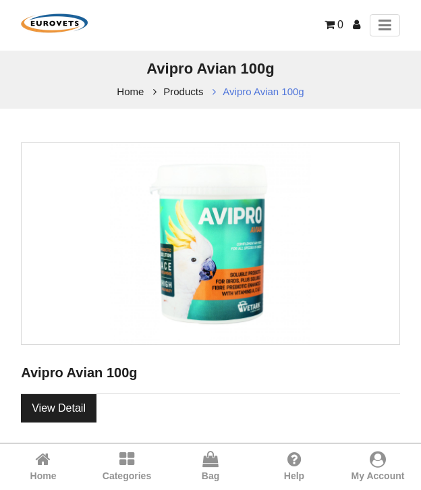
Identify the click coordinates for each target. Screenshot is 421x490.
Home (130, 91)
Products (183, 91)
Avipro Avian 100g (263, 91)
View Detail (59, 408)
